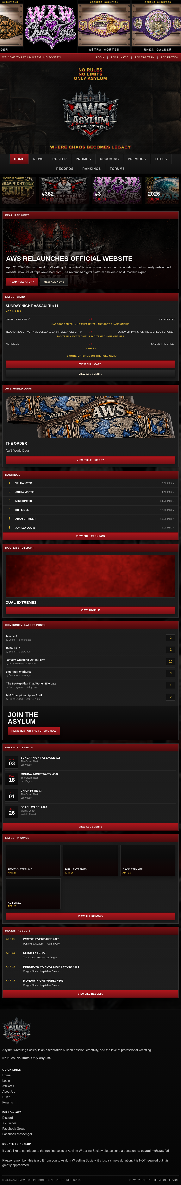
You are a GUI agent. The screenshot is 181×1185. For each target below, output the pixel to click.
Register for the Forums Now (33, 731)
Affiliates (8, 1086)
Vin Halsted (24, 483)
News (38, 159)
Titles (161, 159)
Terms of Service (166, 1180)
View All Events (90, 374)
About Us (8, 1091)
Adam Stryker (25, 518)
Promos (83, 159)
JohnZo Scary (25, 527)
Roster (60, 159)
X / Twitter (9, 1123)
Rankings (91, 168)
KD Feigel (22, 509)
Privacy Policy (139, 1180)
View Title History (90, 460)
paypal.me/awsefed (155, 1150)
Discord (7, 1117)
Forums (117, 168)
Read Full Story (22, 281)
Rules (6, 1097)
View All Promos (90, 916)
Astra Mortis (24, 492)
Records (64, 168)
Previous (137, 159)
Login (100, 57)
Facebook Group (13, 1128)
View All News (53, 281)
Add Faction (170, 57)
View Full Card (90, 364)
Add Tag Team (145, 57)
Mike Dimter (23, 501)
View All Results (90, 993)
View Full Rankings (90, 536)
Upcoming (109, 159)
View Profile (90, 610)
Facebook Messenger (17, 1134)
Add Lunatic (119, 57)
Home (19, 159)
